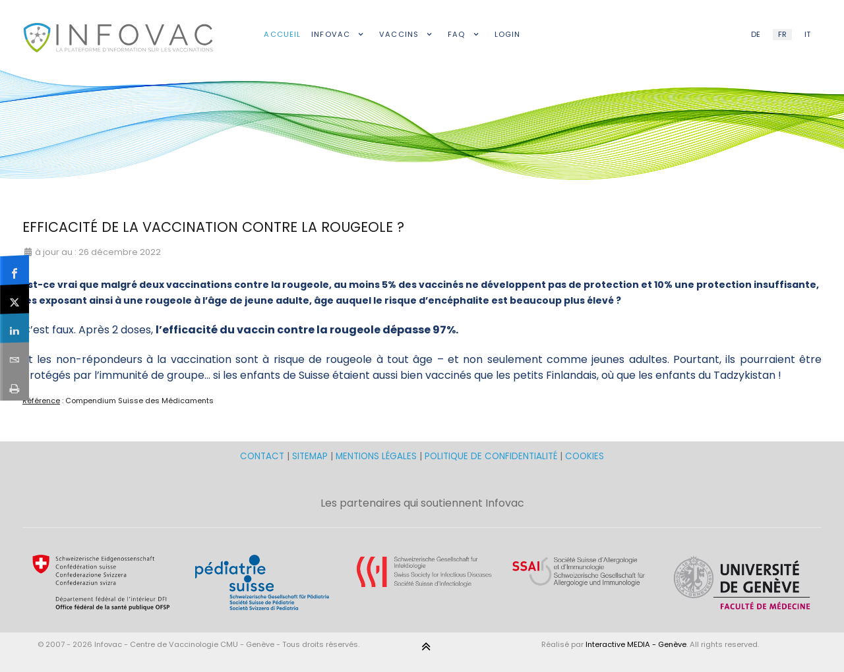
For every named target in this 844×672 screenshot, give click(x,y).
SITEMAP (311, 456)
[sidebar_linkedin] (14, 328)
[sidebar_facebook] (14, 270)
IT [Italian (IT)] (807, 34)
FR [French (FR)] (782, 34)
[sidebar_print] (14, 386)
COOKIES (584, 456)
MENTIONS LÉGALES (376, 456)
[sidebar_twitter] (14, 299)
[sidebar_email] (14, 356)
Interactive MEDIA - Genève (636, 644)
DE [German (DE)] (755, 34)
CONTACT (263, 456)
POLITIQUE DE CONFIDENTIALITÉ (491, 456)
